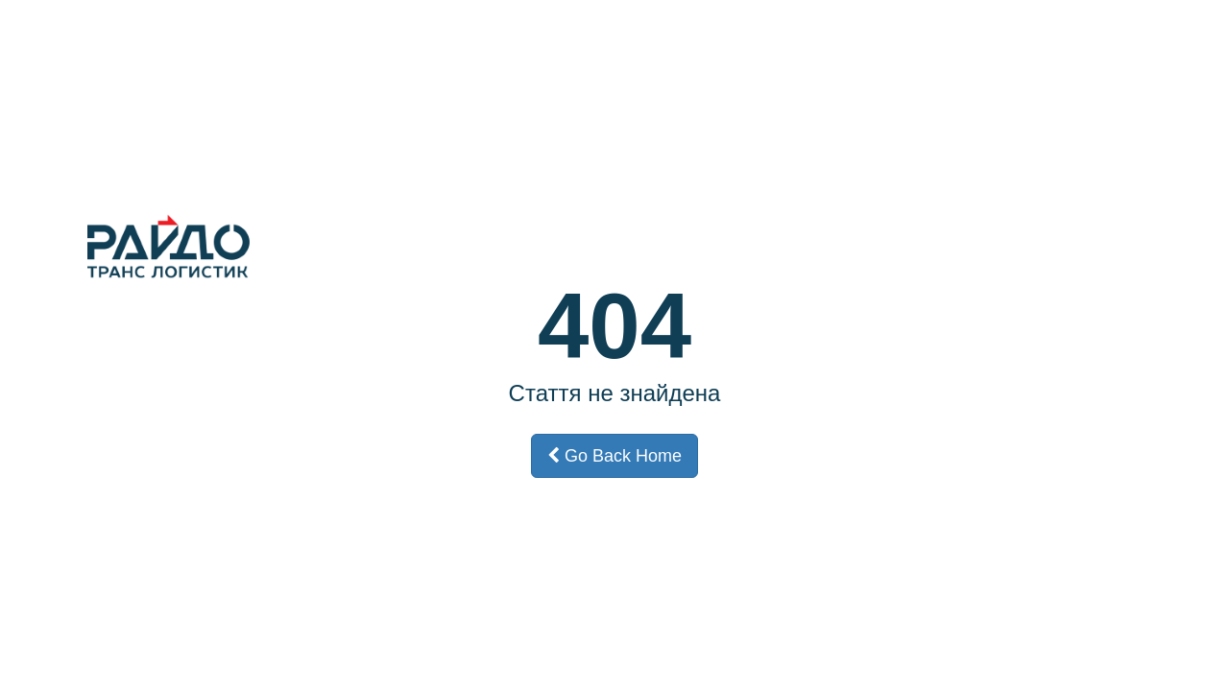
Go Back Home (614, 455)
